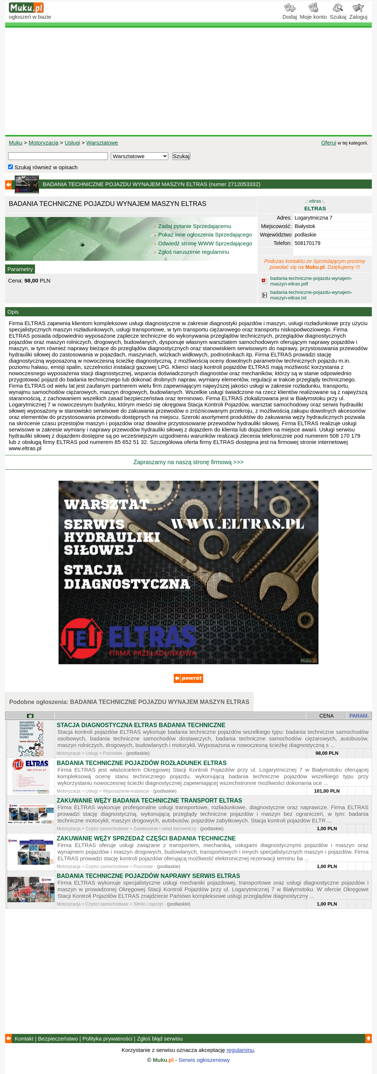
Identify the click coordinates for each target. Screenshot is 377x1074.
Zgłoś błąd (160, 1038)
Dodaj (289, 14)
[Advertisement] (188, 81)
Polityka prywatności (107, 1038)
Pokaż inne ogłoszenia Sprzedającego (203, 234)
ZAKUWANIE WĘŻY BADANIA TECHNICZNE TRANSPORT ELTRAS (149, 800)
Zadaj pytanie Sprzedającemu (193, 226)
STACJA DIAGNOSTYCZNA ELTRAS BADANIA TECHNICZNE (141, 725)
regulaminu (240, 1050)
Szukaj (338, 14)
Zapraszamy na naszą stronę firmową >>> (188, 462)
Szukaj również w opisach (43, 167)
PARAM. (359, 716)
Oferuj (328, 142)
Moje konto (313, 14)
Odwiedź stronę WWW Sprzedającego (203, 243)
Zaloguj (358, 14)
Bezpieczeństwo (58, 1038)
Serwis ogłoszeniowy (204, 1060)
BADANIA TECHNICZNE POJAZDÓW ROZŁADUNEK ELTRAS (141, 763)
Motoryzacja (44, 142)
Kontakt (24, 1038)
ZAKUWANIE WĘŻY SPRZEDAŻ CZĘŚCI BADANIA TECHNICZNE (146, 838)
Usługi (72, 142)
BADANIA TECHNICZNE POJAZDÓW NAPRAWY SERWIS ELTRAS (148, 876)
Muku (15, 142)
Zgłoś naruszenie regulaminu (191, 252)
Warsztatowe (102, 142)
